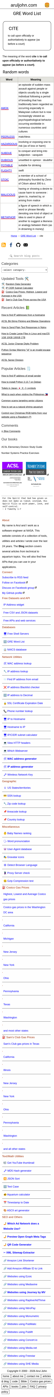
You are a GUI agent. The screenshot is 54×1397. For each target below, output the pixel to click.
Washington (10, 1018)
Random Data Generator (18, 285)
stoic (5, 179)
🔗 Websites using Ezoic (17, 1277)
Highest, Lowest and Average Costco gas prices (24, 898)
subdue (6, 153)
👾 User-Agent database (17, 850)
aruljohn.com (24, 5)
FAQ (32, 1387)
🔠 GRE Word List (14, 642)
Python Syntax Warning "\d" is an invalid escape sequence (25, 353)
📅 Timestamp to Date (16, 1203)
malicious (8, 194)
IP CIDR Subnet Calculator (19, 289)
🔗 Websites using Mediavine (20, 1285)
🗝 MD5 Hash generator (17, 1171)
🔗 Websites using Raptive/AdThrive (24, 1301)
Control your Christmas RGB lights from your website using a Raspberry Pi (24, 416)
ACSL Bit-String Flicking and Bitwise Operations (25, 322)
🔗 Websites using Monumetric (21, 1317)
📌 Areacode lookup (15, 812)
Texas (6, 1005)
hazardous (9, 144)
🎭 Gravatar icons (13, 858)
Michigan (8, 939)
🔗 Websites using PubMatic (19, 1325)
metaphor (8, 217)
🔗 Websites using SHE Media (21, 1365)
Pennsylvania (11, 992)
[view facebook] (11, 245)
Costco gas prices (40, 1382)
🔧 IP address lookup (15, 672)
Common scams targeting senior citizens (22, 402)
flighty (6, 170)
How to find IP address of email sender (21, 377)
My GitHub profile (12, 594)
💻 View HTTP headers (16, 744)
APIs (5, 1387)
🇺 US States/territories (17, 789)
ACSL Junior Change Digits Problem (20, 345)
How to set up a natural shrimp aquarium (22, 408)
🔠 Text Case (11, 1187)
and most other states (15, 1031)
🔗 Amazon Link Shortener (18, 1261)
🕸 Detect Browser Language (20, 866)
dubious (7, 160)
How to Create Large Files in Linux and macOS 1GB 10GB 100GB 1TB (25, 337)
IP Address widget (13, 605)
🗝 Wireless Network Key (18, 775)
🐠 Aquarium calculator (16, 1195)
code (15, 1382)
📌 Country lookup (14, 820)
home (6, 1377)
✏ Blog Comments (10, 432)
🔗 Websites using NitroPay (19, 1309)
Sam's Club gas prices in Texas (21, 1045)
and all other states (14, 1150)
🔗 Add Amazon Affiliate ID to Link (23, 1269)
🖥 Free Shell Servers (16, 634)
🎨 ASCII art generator (16, 1211)
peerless (8, 136)
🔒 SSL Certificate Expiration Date (23, 704)
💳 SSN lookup (12, 796)
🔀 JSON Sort (11, 1179)
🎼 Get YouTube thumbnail (18, 1164)
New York (8, 966)
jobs (24, 1387)
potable (7, 165)
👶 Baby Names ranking (17, 834)
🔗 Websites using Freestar (19, 1357)
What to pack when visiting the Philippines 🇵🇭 (24, 395)
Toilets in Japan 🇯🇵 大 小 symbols (18, 389)
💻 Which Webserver (15, 752)
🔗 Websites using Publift (18, 1333)
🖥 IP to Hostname (14, 720)
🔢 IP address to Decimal (18, 696)
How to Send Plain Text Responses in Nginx (23, 328)
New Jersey (10, 953)
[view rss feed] (3, 245)
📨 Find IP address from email (20, 680)
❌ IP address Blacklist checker (21, 688)
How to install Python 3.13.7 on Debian (21, 383)
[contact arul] (25, 245)
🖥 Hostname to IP (14, 728)
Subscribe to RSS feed (15, 578)
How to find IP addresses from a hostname (23, 316)
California (8, 926)
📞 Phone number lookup (18, 712)
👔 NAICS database (15, 650)
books (15, 1387)
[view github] (18, 245)
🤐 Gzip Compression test (18, 882)
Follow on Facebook (13, 583)
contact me (33, 1377)
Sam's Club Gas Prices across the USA (26, 301)
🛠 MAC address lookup (17, 664)
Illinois (7, 1071)
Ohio (6, 979)
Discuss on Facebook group (18, 589)
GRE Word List (28, 236)
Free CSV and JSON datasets (20, 613)
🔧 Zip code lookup (14, 804)
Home (14, 236)
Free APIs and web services (19, 621)
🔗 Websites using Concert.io (20, 1341)
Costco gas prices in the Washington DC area (24, 911)
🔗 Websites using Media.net (20, 1349)
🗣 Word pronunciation (16, 842)
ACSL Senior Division (12, 361)
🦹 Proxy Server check (16, 874)
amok (5, 108)
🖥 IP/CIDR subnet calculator (20, 736)
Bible (24, 1382)
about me (18, 1377)
